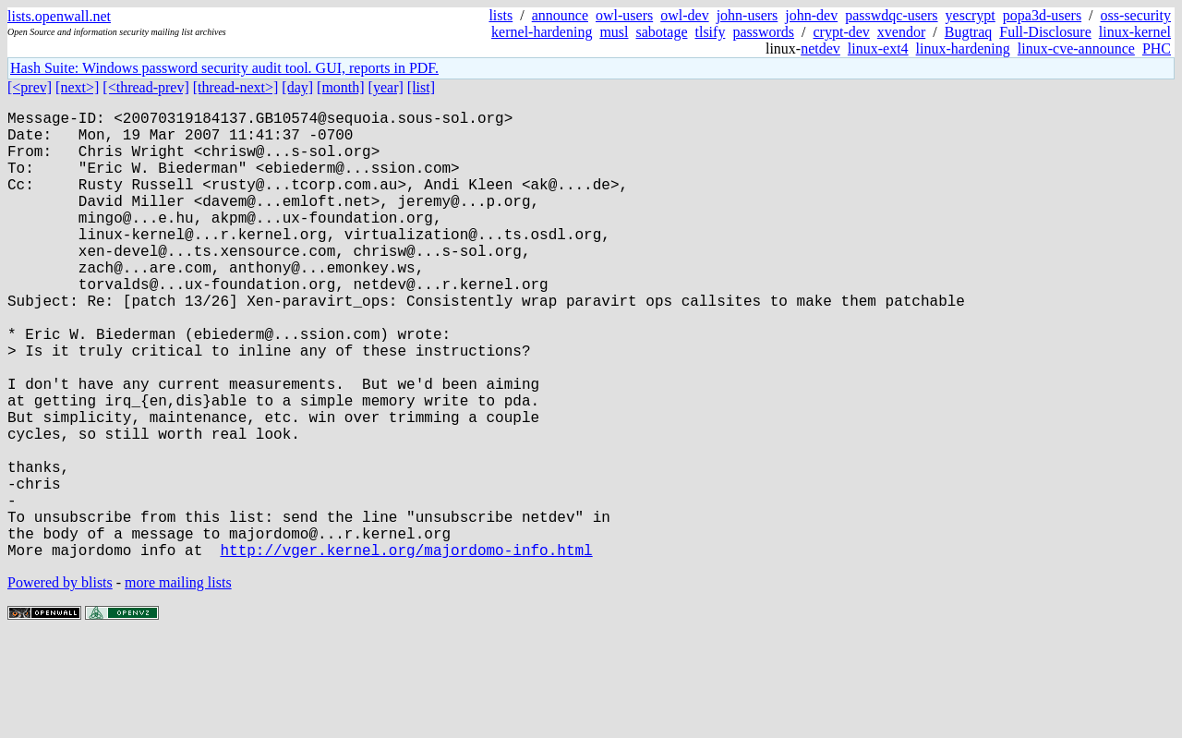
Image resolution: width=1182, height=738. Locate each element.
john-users (747, 15)
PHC (1156, 48)
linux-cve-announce (1076, 48)
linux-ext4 (878, 48)
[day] (297, 87)
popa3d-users (1042, 15)
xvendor (901, 32)
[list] (421, 87)
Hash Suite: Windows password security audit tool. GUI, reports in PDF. (224, 68)
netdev (820, 48)
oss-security (1136, 15)
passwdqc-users (891, 15)
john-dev (811, 15)
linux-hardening (963, 48)
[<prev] (29, 87)
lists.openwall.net (59, 16)
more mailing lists (178, 682)
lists (500, 15)
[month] (341, 87)
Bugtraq (969, 32)
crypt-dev (842, 32)
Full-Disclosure (1045, 32)
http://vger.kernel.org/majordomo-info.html (406, 649)
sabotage (662, 32)
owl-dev (684, 15)
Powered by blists (60, 682)
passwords (763, 32)
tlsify (709, 32)
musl (613, 32)
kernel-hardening (541, 32)
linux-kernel (1135, 32)
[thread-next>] (236, 87)
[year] (386, 87)
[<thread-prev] (145, 87)
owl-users (624, 15)
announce (560, 15)
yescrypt (970, 15)
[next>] (77, 87)
